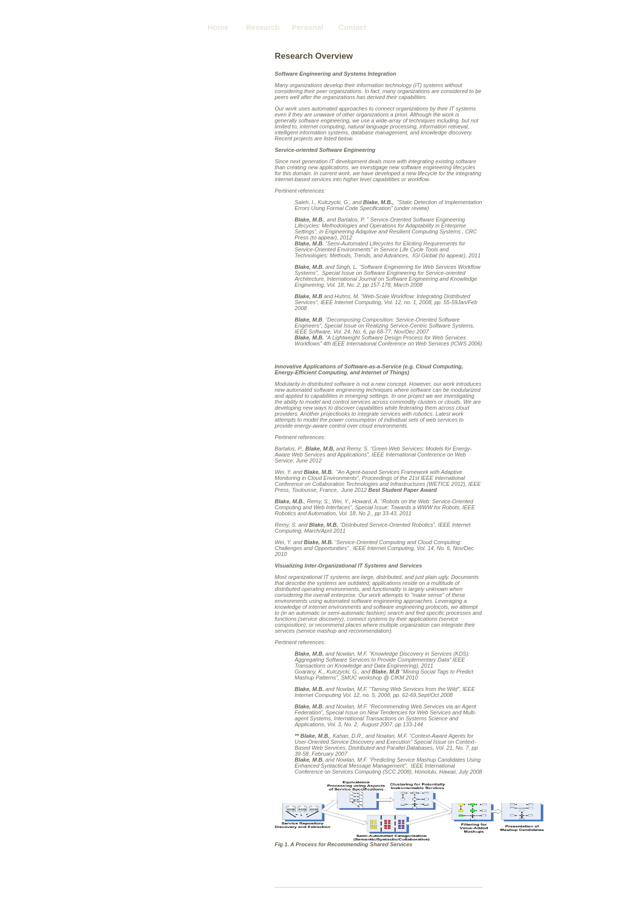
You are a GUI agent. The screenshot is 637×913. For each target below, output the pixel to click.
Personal (307, 27)
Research (263, 27)
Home (218, 27)
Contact (352, 27)
